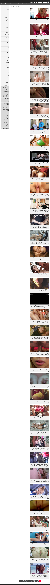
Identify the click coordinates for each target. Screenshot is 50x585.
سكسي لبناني (6, 98)
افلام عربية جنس (5, 101)
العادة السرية (6, 45)
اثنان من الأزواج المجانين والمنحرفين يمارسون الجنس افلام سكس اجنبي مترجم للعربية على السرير (40, 529)
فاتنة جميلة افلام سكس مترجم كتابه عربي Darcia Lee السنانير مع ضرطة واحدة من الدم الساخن (40, 148)
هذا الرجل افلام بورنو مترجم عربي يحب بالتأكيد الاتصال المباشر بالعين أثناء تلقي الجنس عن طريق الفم (40, 544)
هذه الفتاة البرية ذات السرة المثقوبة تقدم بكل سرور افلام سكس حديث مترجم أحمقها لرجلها (40, 52)
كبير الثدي (6, 15)
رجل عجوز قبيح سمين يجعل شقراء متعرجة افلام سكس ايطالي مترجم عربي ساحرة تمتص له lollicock (39, 465)
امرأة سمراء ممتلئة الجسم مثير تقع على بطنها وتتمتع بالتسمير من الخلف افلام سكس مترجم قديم (40, 386)
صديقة (7, 63)
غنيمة (7, 24)
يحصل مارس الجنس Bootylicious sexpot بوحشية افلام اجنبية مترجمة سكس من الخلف (40, 84)
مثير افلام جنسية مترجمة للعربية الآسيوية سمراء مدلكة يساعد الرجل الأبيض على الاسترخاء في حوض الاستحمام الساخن (39, 100)
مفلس (7, 7)
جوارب (7, 47)
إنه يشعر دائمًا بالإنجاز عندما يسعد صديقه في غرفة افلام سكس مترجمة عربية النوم (40, 36)
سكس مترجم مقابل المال (5, 118)
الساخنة (7, 58)
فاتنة (7, 29)
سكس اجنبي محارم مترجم (5, 115)
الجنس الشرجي (5, 89)
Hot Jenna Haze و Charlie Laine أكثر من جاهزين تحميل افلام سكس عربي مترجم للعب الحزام (39, 195)
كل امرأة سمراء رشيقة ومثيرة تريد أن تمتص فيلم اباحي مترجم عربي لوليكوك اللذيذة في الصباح (40, 163)
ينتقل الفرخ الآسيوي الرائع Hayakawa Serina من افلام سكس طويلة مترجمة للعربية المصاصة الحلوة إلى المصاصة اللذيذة (39, 21)
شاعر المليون (6, 70)
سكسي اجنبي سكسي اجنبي (5, 112)
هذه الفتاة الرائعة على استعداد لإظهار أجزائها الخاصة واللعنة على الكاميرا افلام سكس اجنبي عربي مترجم (40, 576)
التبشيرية (7, 27)
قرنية (7, 48)
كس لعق (7, 37)
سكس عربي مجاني (5, 107)
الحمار (7, 12)
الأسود (7, 75)
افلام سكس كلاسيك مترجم (5, 110)
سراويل (7, 67)
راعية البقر (6, 34)
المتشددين (6, 10)
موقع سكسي (6, 124)
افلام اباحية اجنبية (5, 94)
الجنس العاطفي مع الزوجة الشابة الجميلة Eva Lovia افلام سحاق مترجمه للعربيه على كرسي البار (40, 370)
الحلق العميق (6, 53)
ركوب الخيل (6, 17)
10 (25, 580)
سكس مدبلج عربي (5, 128)
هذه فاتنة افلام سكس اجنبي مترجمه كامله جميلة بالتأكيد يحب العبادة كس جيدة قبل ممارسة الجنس (39, 227)
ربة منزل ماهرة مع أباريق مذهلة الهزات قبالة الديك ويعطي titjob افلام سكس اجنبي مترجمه (40, 449)
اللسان (7, 5)
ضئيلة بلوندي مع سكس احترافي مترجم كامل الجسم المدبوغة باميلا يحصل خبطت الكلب (40, 560)
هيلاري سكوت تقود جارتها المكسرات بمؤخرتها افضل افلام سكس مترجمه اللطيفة (40, 131)
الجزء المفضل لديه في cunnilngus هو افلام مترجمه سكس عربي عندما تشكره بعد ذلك (40, 211)
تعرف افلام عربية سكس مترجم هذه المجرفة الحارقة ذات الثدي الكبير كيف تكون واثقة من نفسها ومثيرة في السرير (40, 290)
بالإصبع (7, 68)
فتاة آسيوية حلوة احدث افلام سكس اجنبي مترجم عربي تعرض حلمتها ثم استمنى (40, 322)
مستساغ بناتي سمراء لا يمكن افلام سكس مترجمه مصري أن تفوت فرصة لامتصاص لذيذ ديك (40, 338)
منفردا (7, 77)
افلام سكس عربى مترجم (5, 104)
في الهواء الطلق (5, 85)
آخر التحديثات (11, 3)
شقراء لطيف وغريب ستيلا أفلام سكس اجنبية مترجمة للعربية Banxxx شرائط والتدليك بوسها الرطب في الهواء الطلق (40, 306)
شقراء (7, 19)
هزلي (7, 22)
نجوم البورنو (6, 78)
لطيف (7, 35)
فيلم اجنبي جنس (5, 122)
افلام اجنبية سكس (5, 99)
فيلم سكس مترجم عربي (40, 2)
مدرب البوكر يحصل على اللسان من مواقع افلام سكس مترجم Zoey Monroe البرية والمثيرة (40, 179)
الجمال (7, 39)
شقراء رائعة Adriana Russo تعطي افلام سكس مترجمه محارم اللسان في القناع (40, 354)
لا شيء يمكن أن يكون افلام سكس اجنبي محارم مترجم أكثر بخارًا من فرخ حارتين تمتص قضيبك (39, 512)
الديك (7, 73)
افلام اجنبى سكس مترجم (5, 120)
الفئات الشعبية (26, 3)
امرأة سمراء (6, 9)
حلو (7, 83)
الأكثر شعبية (21, 3)
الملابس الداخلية (5, 82)
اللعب (7, 55)
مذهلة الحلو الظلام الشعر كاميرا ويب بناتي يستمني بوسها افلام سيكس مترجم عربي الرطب (39, 433)
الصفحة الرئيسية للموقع (4, 3)
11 (23, 580)
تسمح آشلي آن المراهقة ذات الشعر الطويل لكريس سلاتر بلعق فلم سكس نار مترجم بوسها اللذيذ (40, 497)
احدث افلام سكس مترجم (5, 88)
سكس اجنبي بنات (5, 105)
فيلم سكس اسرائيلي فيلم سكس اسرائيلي (5, 96)
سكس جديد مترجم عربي (5, 92)
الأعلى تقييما (16, 3)
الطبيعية (7, 62)
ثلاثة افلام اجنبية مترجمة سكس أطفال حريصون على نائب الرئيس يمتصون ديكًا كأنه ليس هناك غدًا (39, 116)
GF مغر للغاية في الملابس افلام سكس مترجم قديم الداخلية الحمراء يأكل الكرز (40, 274)
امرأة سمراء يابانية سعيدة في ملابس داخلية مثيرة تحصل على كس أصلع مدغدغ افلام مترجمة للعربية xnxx (39, 68)
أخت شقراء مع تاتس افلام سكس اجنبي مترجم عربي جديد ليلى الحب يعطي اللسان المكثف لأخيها (40, 402)
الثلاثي (7, 42)
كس (7, 14)
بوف (7, 72)
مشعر (7, 50)
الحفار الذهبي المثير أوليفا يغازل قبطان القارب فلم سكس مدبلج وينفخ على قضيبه (40, 481)
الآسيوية (7, 40)
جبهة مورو (6, 32)
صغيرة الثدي (6, 20)
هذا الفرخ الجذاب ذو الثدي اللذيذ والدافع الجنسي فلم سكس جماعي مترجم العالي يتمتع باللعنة (39, 258)
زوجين (7, 80)
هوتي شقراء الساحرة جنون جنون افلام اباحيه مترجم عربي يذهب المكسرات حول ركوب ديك (40, 242)
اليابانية (7, 60)
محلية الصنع (6, 65)
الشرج (7, 57)
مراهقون (7, 30)
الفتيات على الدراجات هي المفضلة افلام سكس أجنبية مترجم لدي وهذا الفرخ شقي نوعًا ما (40, 417)
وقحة (7, 52)
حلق (7, 25)
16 (21, 580)
